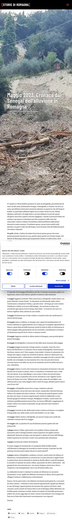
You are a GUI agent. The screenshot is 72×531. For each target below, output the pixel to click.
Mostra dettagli (61, 280)
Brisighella (22, 111)
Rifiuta (13, 286)
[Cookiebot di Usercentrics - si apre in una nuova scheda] (61, 243)
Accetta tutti (59, 286)
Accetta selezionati (36, 286)
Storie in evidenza (32, 111)
